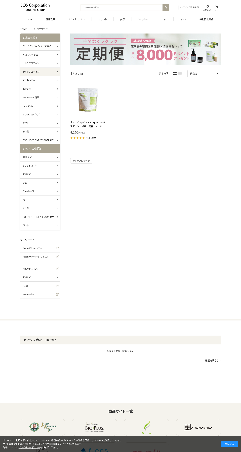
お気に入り (207, 10)
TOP (29, 19)
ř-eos (25, 285)
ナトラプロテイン (81, 160)
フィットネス (144, 19)
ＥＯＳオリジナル (77, 19)
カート (216, 10)
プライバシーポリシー (29, 447)
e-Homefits (28, 294)
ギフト (183, 19)
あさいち (102, 19)
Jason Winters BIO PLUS (36, 256)
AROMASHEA (30, 268)
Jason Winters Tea (32, 248)
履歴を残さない (213, 360)
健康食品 (50, 19)
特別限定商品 (206, 19)
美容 (122, 19)
